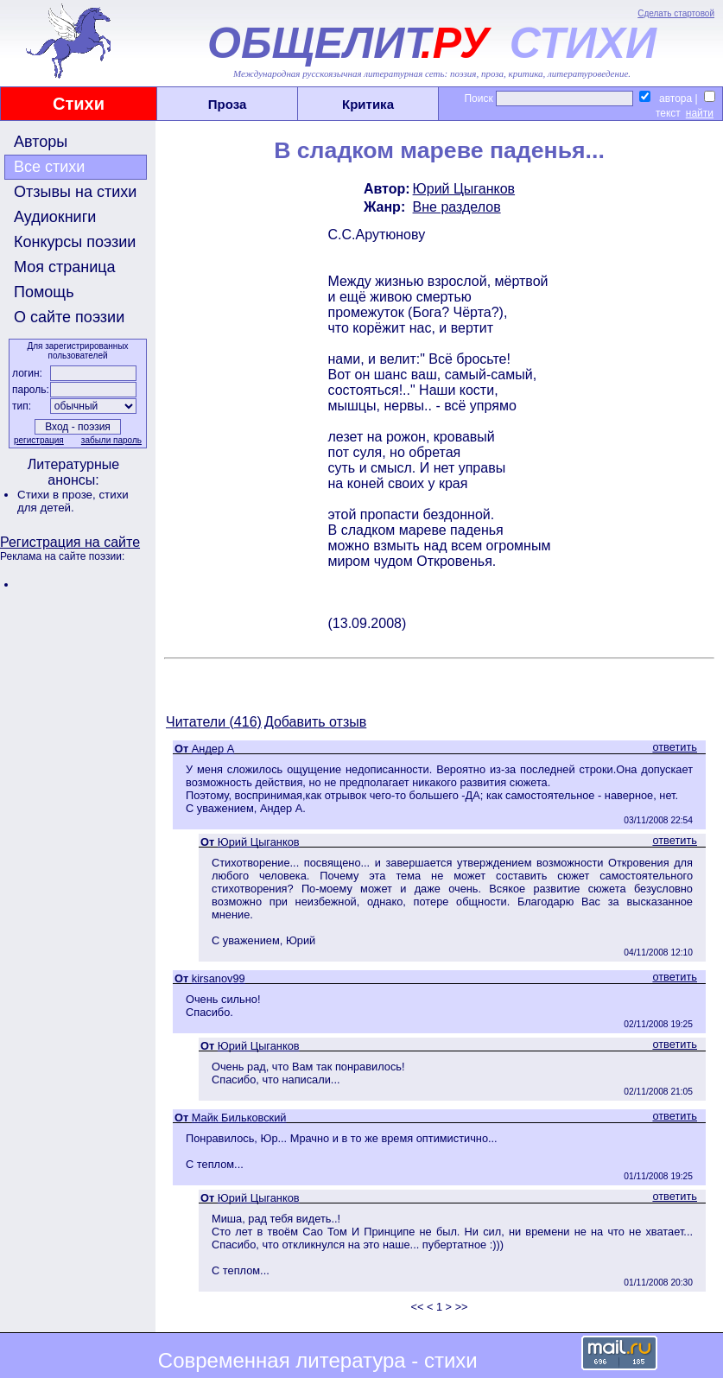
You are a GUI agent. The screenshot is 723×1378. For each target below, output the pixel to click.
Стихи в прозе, (57, 494)
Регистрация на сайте (70, 542)
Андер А (213, 748)
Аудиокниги (55, 216)
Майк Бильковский (239, 1117)
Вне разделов (457, 207)
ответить (674, 746)
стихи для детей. (73, 501)
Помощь (44, 292)
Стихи (79, 103)
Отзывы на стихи (75, 191)
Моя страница (65, 267)
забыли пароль (111, 440)
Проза (227, 104)
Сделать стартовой (675, 13)
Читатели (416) (214, 721)
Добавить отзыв (315, 721)
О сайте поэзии (69, 317)
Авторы (40, 141)
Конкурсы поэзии (75, 242)
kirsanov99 (218, 978)
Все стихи (49, 166)
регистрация (39, 440)
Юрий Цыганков (464, 188)
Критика (368, 104)
